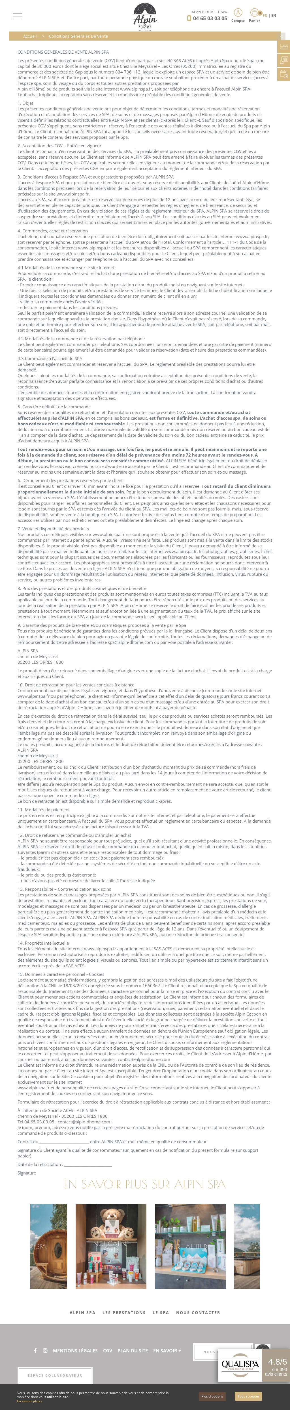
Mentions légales (75, 1351)
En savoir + (167, 1351)
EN (273, 15)
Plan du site (133, 1351)
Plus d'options (212, 1396)
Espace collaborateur (55, 1375)
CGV (107, 1351)
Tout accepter (248, 1396)
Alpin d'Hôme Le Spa (209, 12)
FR (265, 15)
